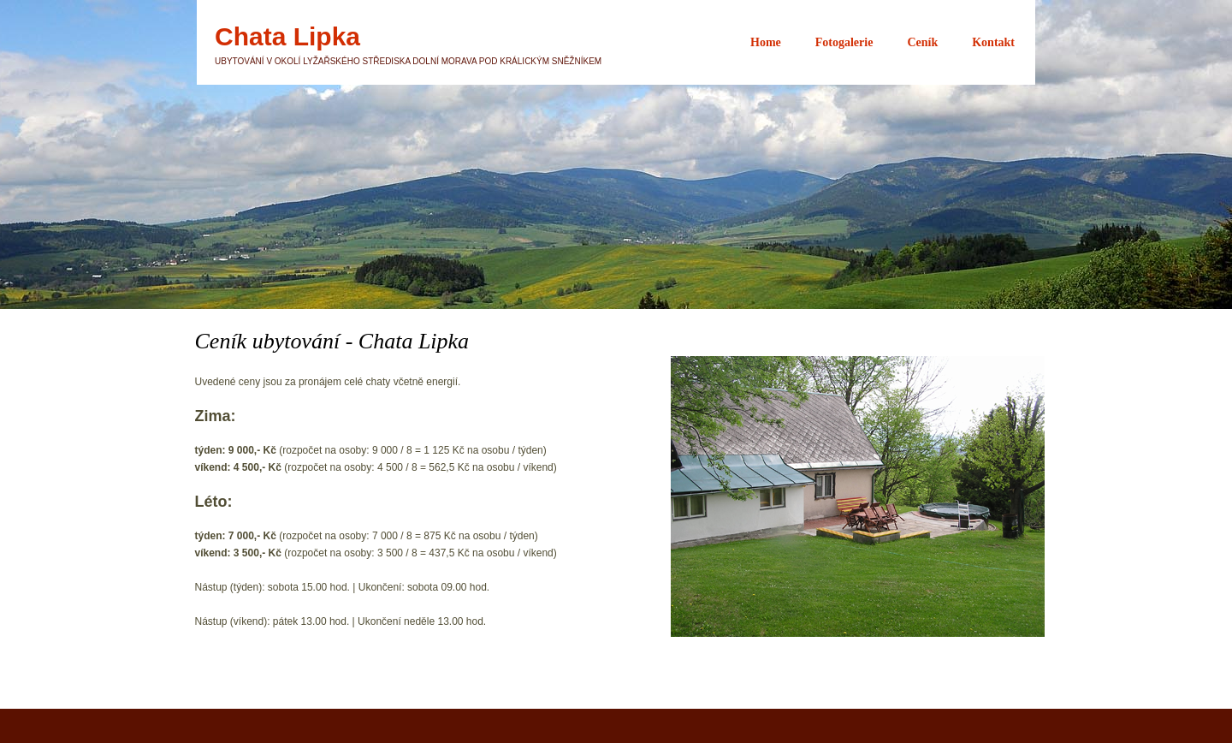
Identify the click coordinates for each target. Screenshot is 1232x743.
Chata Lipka (287, 37)
